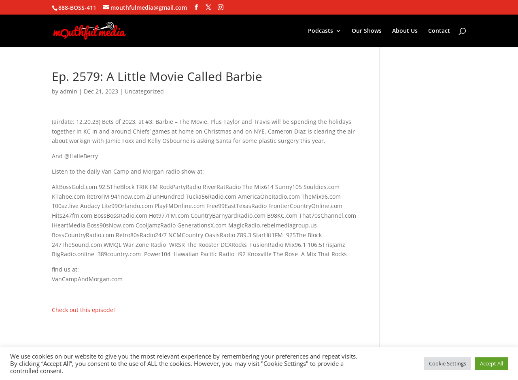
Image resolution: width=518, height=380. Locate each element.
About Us (405, 31)
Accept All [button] (491, 363)
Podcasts (320, 31)
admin (68, 91)
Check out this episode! (83, 310)
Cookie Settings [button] (447, 363)
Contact (439, 31)
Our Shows (367, 31)
